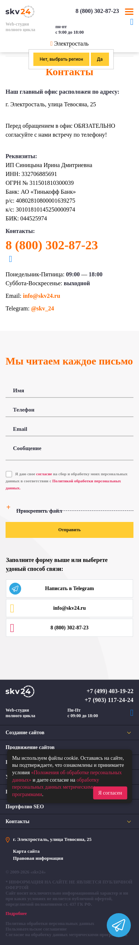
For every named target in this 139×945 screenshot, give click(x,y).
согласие (44, 474)
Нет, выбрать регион (61, 59)
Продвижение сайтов (30, 747)
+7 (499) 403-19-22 (110, 691)
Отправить (69, 529)
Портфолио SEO (25, 806)
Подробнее (16, 913)
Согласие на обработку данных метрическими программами (67, 934)
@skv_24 (42, 308)
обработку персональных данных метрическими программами (55, 787)
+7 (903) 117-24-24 (109, 700)
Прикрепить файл (39, 511)
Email (20, 429)
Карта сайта (26, 851)
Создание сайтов (25, 732)
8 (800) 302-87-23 (97, 11)
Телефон (23, 410)
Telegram (131, 25)
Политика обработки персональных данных (50, 923)
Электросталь (71, 43)
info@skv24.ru (41, 296)
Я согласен (110, 793)
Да (100, 59)
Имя (18, 390)
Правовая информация (38, 858)
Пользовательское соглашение (36, 929)
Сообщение (27, 448)
